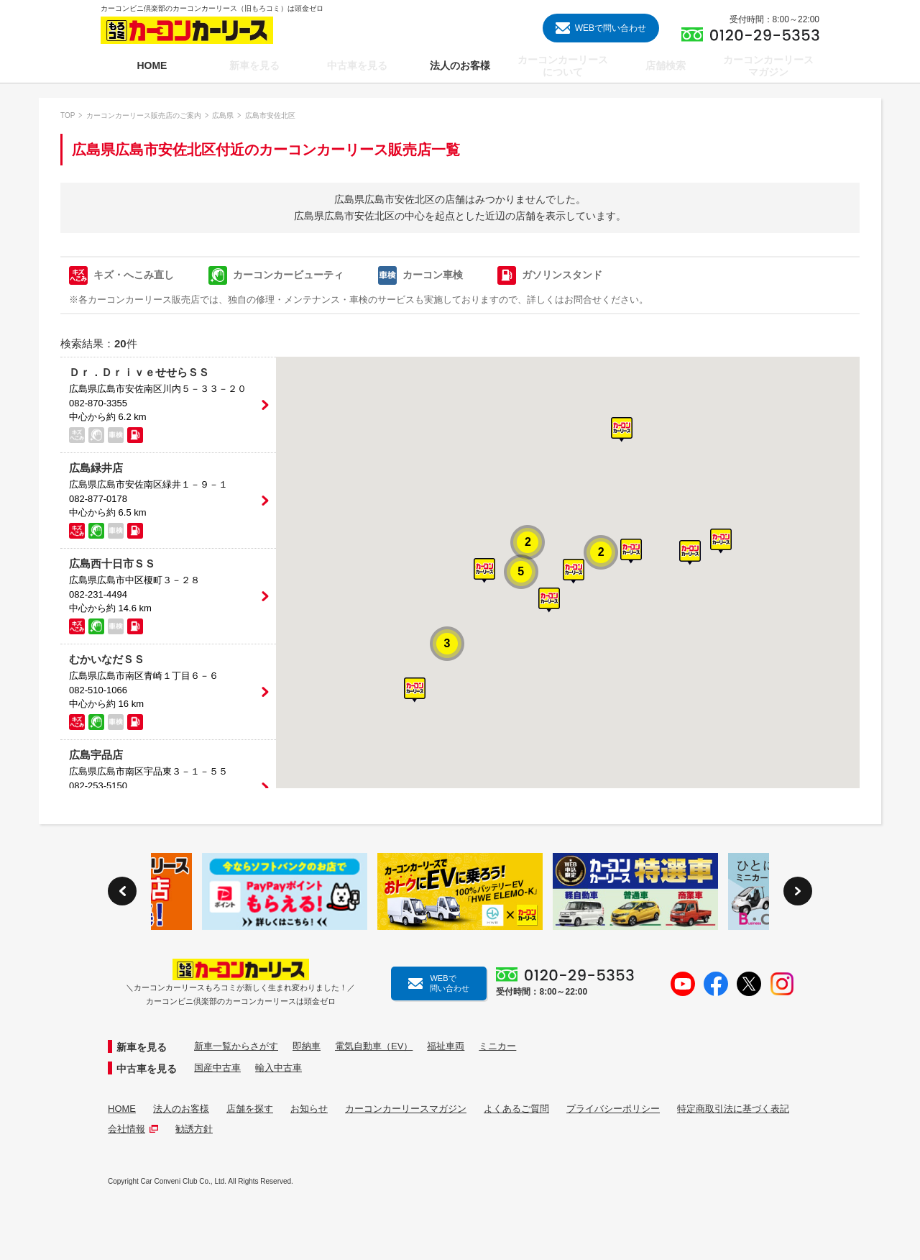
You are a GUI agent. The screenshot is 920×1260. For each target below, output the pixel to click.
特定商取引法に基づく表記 (733, 1108)
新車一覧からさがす (236, 1046)
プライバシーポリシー (613, 1108)
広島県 (223, 115)
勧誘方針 (194, 1128)
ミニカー (497, 1046)
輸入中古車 (278, 1067)
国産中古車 (217, 1067)
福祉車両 (445, 1046)
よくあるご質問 (516, 1108)
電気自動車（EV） (374, 1046)
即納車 (307, 1046)
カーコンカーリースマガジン (405, 1108)
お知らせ (309, 1108)
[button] (573, 571)
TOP (67, 115)
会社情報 (133, 1128)
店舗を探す (249, 1108)
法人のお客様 (181, 1108)
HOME (122, 1108)
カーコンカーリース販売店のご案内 (143, 115)
